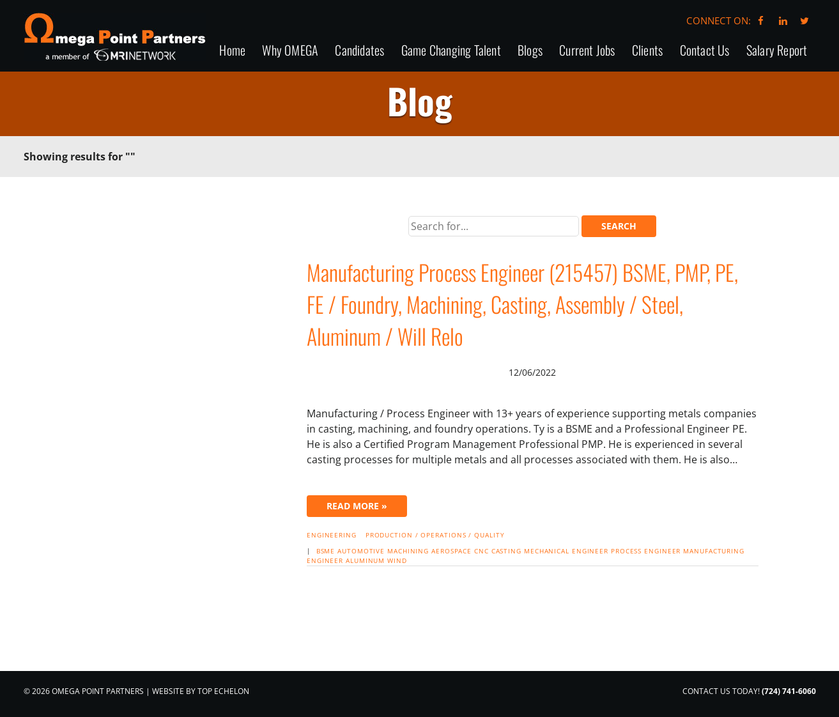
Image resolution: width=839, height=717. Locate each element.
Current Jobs (587, 50)
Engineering (332, 534)
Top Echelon (223, 691)
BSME (325, 550)
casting (506, 550)
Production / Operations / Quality (435, 534)
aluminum (365, 560)
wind (397, 560)
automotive (361, 550)
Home (232, 50)
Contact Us (705, 50)
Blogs (530, 50)
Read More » (357, 506)
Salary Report (777, 50)
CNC (481, 550)
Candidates (359, 50)
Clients (647, 50)
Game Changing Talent (451, 50)
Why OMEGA (290, 50)
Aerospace (451, 550)
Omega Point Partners (115, 37)
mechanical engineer (566, 550)
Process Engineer (646, 550)
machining (408, 550)
